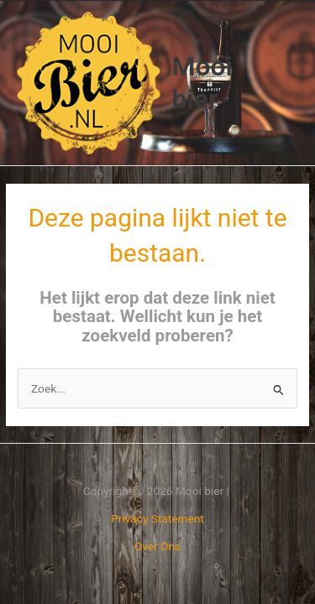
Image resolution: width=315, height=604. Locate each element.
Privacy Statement (157, 518)
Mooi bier (202, 82)
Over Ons (157, 546)
